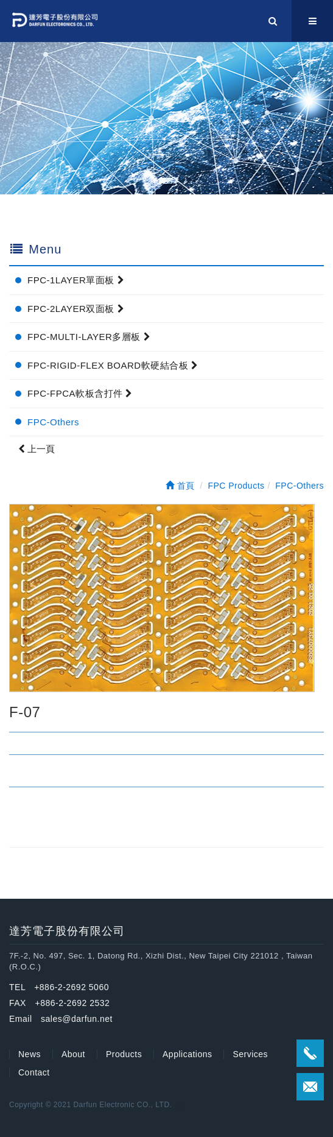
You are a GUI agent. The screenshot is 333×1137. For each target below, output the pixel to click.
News (29, 1054)
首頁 (180, 486)
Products (124, 1054)
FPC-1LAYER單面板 (75, 280)
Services (250, 1054)
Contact (34, 1072)
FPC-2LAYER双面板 (75, 308)
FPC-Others (53, 422)
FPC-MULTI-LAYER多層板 (88, 336)
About (73, 1054)
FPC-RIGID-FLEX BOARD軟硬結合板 (112, 365)
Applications (187, 1054)
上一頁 (36, 449)
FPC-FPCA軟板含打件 (80, 393)
